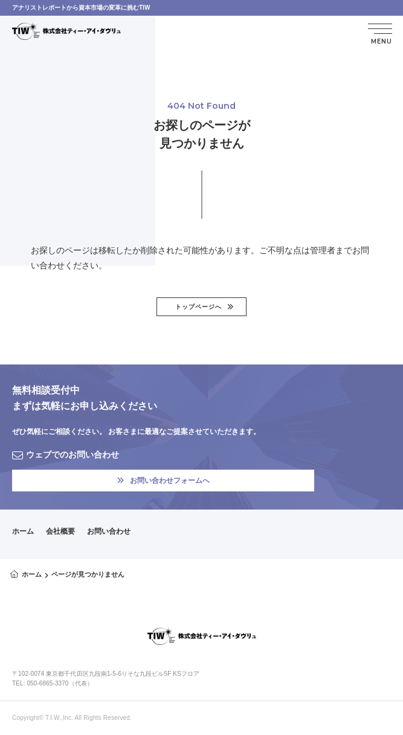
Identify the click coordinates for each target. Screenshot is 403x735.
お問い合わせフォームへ (163, 480)
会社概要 (60, 531)
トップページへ (198, 306)
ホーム (23, 531)
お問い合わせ (109, 531)
